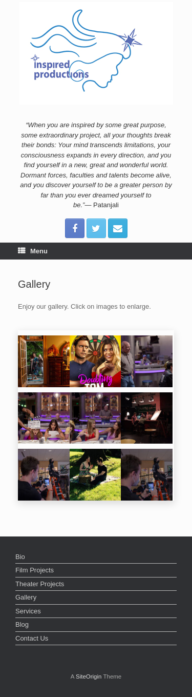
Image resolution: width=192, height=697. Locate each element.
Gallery (25, 597)
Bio (20, 557)
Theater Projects (39, 584)
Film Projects (34, 570)
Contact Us (31, 638)
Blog (22, 624)
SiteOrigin (89, 676)
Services (28, 611)
